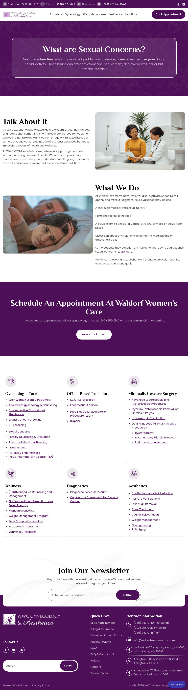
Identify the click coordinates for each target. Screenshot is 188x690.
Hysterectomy (144, 433)
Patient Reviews (100, 642)
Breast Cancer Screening (25, 420)
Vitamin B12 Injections (22, 532)
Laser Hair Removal (144, 504)
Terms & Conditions (15, 685)
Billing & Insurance (102, 629)
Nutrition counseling (21, 511)
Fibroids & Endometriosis (24, 453)
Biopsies (75, 421)
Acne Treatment (143, 509)
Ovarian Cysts (18, 447)
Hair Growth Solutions (146, 499)
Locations (131, 14)
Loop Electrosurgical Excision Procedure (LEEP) (88, 414)
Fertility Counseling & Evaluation (29, 437)
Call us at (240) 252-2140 (60, 4)
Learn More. (125, 252)
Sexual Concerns (19, 431)
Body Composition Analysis (26, 521)
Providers (56, 14)
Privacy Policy (41, 685)
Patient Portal (99, 673)
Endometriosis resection (150, 442)
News (93, 648)
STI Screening (17, 425)
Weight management (146, 520)
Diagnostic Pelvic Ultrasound (88, 492)
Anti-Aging (139, 529)
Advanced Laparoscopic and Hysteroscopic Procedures (150, 402)
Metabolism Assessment (25, 526)
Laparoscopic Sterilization (148, 418)
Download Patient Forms (106, 635)
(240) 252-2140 (109, 320)
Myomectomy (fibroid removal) (155, 437)
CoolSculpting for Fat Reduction (152, 493)
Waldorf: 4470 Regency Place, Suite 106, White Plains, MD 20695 (159, 649)
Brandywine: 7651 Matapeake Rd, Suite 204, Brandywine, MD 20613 (158, 672)
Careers (95, 667)
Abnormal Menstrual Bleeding (28, 442)
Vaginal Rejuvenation (145, 515)
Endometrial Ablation (84, 405)
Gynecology (72, 14)
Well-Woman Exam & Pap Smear (30, 400)
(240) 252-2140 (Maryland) (151, 623)
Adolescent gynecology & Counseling (33, 405)
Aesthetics (115, 14)
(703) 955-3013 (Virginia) (150, 628)
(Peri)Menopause (94, 14)
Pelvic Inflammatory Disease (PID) (31, 457)
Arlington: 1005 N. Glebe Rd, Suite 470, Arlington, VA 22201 (158, 661)
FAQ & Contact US (102, 654)
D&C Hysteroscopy (82, 400)
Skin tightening (141, 525)
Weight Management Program (28, 516)
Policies (95, 660)
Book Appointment (168, 14)
